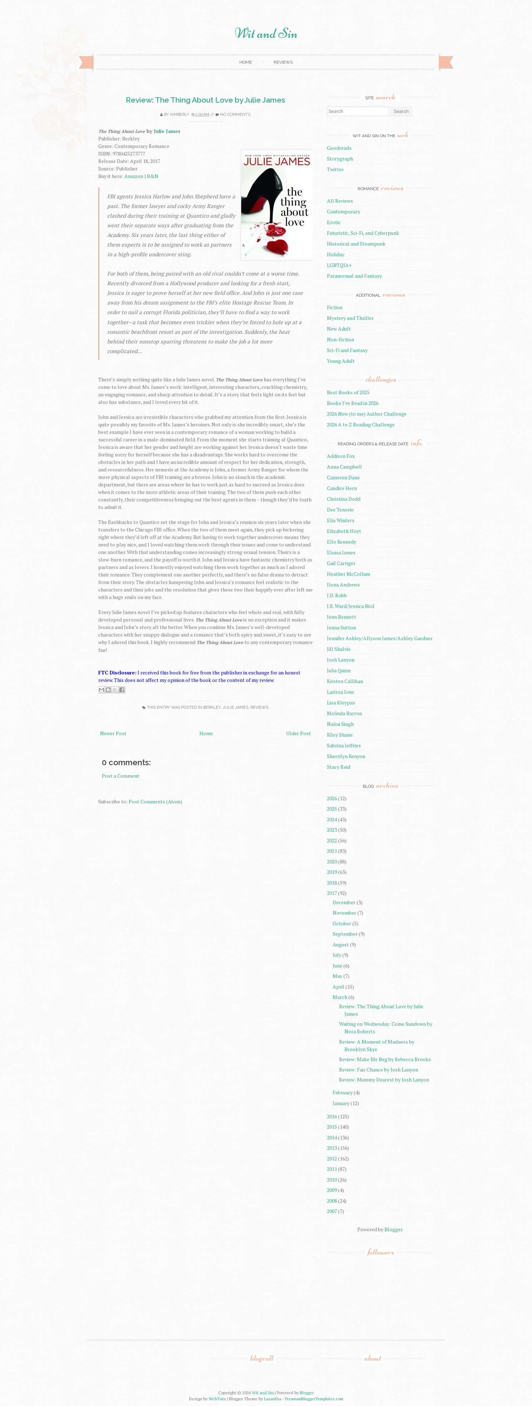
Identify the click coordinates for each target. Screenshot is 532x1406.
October (342, 923)
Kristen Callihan (345, 681)
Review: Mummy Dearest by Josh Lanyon (384, 1079)
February (343, 1092)
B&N (152, 176)
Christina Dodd (344, 498)
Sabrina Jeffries (344, 745)
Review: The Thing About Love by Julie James (205, 99)
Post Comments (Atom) (155, 801)
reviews (259, 707)
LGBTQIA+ (339, 265)
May (337, 975)
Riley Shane (340, 734)
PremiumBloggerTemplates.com (314, 1398)
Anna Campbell (344, 466)
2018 (332, 882)
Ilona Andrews (343, 584)
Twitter (335, 169)
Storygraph (340, 158)
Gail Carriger (341, 563)
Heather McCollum (348, 573)
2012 (332, 1158)
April (338, 986)
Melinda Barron (344, 713)
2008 (332, 1200)
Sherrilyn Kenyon (346, 756)
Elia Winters (340, 520)
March (340, 997)
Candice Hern (342, 488)
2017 (332, 893)
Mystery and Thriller (350, 318)
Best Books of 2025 (348, 392)
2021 (332, 850)
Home (245, 62)
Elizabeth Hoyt (344, 531)
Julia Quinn (338, 670)
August (341, 944)
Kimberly (179, 114)
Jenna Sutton (341, 627)
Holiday (335, 254)
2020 (332, 861)
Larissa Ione (340, 691)
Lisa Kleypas (341, 702)
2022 (332, 840)
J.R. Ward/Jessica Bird (350, 606)
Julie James (167, 131)
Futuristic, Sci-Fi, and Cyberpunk (363, 232)
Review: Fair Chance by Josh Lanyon (378, 1069)
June (337, 965)
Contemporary (343, 211)
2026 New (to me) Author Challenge (367, 413)
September (345, 933)
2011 (332, 1168)
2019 (332, 871)
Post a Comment (120, 775)
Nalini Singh (340, 724)
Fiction (334, 307)
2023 (332, 829)
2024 (332, 819)
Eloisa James (341, 552)
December (344, 902)
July (337, 954)
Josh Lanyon (340, 659)
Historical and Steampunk (356, 243)
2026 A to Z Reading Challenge (361, 424)
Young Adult (341, 360)
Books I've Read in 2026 (352, 403)
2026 (332, 798)
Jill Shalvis (338, 648)
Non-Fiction (340, 339)
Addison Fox (341, 455)
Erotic (334, 222)
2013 (332, 1147)
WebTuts (217, 1398)
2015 (332, 1126)
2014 (332, 1137)
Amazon (133, 176)
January (341, 1103)
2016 (332, 1116)
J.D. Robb (337, 595)
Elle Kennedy (341, 541)
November (344, 912)
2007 (332, 1211)
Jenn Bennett (341, 616)
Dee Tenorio (340, 509)
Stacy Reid (338, 766)
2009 (332, 1190)
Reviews (283, 62)
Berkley (211, 707)
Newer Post (113, 733)
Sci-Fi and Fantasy (347, 350)
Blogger (393, 1229)
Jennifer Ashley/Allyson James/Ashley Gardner (380, 638)
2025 (332, 808)
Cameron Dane (343, 477)
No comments (235, 114)
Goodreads (339, 147)
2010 (332, 1179)
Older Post (298, 733)
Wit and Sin (266, 33)
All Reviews (340, 200)
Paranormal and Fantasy (354, 275)
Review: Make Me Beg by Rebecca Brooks (385, 1059)
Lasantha (272, 1398)
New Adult (339, 328)
